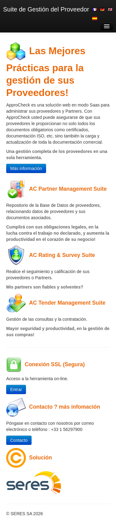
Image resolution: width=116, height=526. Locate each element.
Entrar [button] (16, 389)
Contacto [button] (19, 440)
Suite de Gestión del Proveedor (46, 9)
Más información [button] (26, 168)
